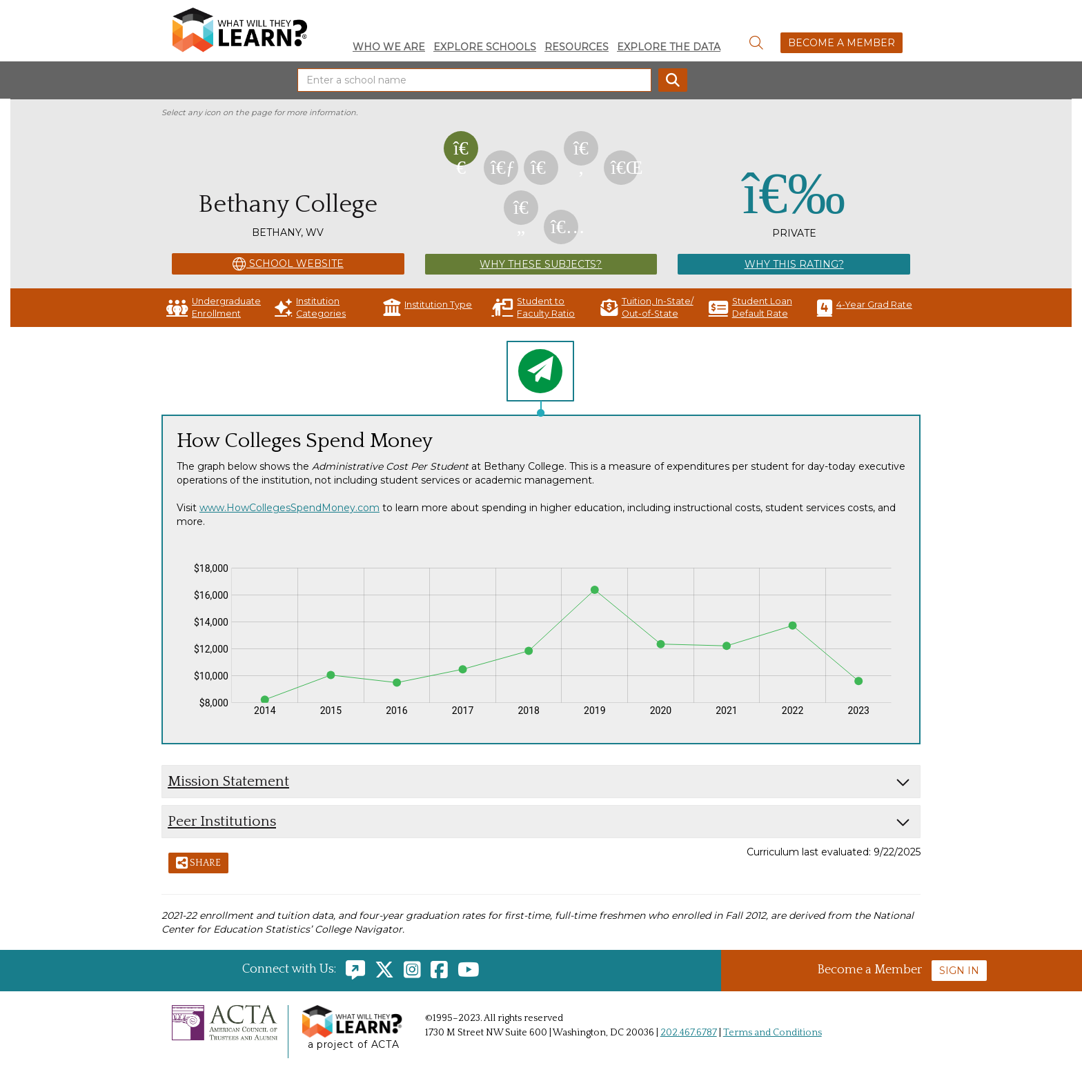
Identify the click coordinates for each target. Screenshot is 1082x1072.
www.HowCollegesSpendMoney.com (289, 508)
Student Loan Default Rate (750, 307)
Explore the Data (668, 47)
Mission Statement (228, 781)
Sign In (959, 970)
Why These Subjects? (541, 264)
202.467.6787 (688, 1032)
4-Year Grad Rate (864, 307)
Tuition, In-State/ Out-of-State (647, 307)
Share (198, 864)
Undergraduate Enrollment (213, 307)
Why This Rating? (794, 264)
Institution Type (427, 307)
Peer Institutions (222, 821)
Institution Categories (310, 307)
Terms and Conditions (772, 1032)
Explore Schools (484, 47)
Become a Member (841, 43)
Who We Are (389, 47)
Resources (576, 47)
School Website (288, 264)
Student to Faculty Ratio (533, 307)
